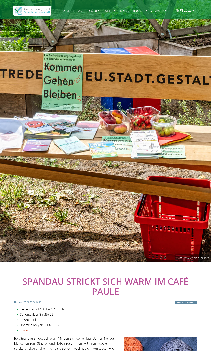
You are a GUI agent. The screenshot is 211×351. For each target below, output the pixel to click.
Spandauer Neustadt (132, 10)
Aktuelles (68, 10)
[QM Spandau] (32, 11)
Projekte (108, 10)
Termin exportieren (185, 302)
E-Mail (24, 330)
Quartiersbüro (87, 10)
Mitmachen (158, 10)
